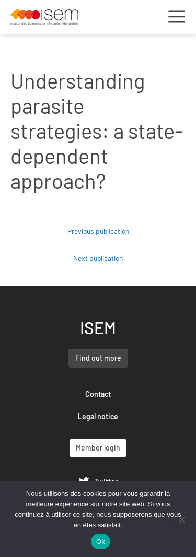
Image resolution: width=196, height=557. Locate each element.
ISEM (98, 327)
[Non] (181, 519)
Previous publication (98, 231)
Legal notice (98, 416)
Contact (98, 393)
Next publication (98, 258)
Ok (100, 542)
